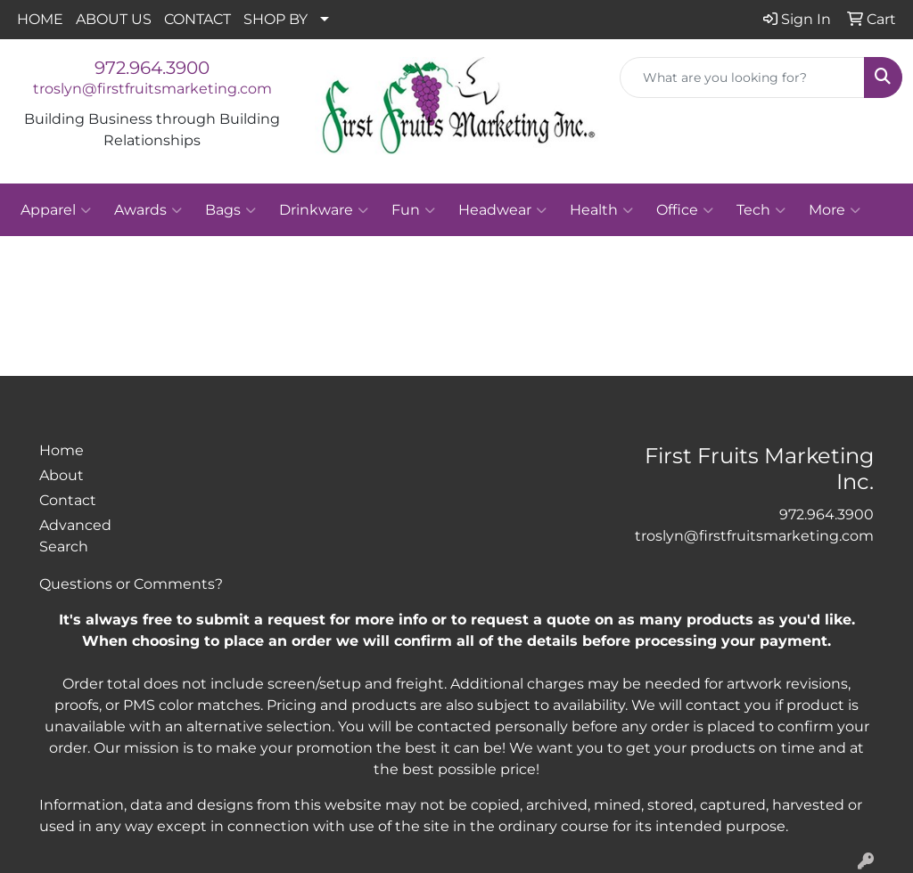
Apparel (56, 210)
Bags (230, 210)
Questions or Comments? (131, 583)
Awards (148, 210)
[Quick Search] (742, 77)
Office (684, 210)
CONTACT (197, 19)
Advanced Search (75, 536)
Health (601, 210)
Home (61, 450)
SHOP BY (275, 19)
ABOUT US (114, 19)
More (834, 210)
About (61, 475)
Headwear (502, 210)
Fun (413, 210)
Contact (67, 500)
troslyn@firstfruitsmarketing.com (152, 88)
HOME (40, 19)
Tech (761, 210)
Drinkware (323, 210)
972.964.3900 (152, 67)
